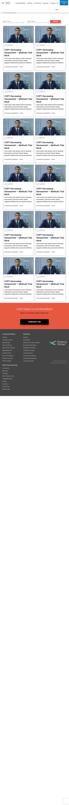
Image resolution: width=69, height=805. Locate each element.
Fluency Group (6, 3)
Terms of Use (5, 387)
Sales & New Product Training (31, 342)
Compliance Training (28, 350)
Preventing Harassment (29, 358)
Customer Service (28, 353)
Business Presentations (29, 345)
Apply (55, 21)
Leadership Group (7, 379)
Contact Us (64, 2)
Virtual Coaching (7, 345)
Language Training (28, 361)
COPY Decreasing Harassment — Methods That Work (18, 53)
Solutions (30, 3)
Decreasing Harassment (11, 67)
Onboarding (26, 340)
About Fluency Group (8, 376)
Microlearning (6, 342)
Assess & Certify (6, 353)
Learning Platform (20, 3)
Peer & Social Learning (8, 348)
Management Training (29, 348)
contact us (34, 322)
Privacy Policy (6, 389)
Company (53, 3)
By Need (25, 337)
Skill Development (7, 350)
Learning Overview (7, 340)
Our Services (37, 3)
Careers (4, 381)
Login (56, 9)
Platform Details (6, 361)
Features (4, 337)
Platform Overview (7, 358)
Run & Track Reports (8, 356)
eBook (10, 45)
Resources (46, 3)
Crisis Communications (29, 356)
